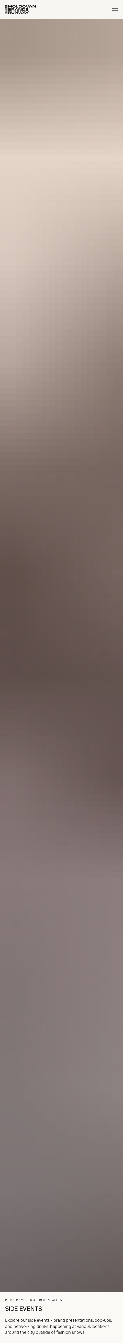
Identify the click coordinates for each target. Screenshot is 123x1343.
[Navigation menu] (115, 9)
